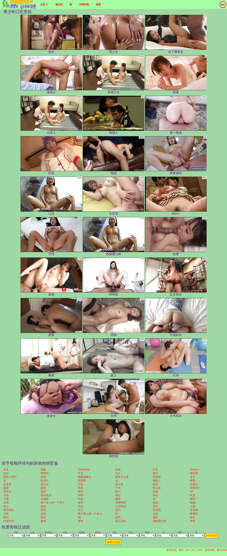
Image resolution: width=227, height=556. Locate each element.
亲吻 (80, 495)
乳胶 (80, 499)
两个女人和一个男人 (53, 502)
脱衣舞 (194, 473)
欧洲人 (45, 480)
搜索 (98, 4)
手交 (80, 473)
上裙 (192, 506)
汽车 (6, 495)
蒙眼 (6, 487)
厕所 (192, 499)
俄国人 (157, 480)
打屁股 (157, 510)
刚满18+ (195, 487)
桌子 (192, 476)
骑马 (155, 473)
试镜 (6, 502)
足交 (43, 513)
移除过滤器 (113, 542)
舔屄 (118, 517)
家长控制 (222, 549)
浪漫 (43, 476)
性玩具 (157, 487)
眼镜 (43, 521)
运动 (155, 513)
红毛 (155, 469)
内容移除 (210, 549)
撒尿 (118, 499)
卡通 (6, 499)
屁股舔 (157, 476)
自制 (80, 484)
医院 (80, 487)
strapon (194, 469)
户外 (118, 487)
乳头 (118, 473)
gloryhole (83, 469)
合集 (6, 513)
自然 (118, 469)
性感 (155, 491)
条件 (181, 549)
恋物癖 (45, 499)
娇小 (118, 491)
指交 (43, 506)
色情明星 (84, 4)
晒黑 (192, 480)
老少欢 (119, 484)
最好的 (59, 4)
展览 (43, 487)
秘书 (155, 484)
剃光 (155, 495)
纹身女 (194, 484)
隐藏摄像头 (84, 476)
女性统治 (46, 495)
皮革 (80, 502)
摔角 (192, 521)
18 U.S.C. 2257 (194, 549)
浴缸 (6, 473)
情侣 (6, 517)
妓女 (192, 517)
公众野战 (120, 506)
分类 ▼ (44, 4)
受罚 (118, 510)
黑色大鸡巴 (10, 476)
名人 (6, 506)
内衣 (80, 506)
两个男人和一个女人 (90, 513)
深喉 (43, 469)
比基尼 (7, 484)
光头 (6, 469)
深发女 (7, 491)
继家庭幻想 (159, 521)
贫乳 (155, 506)
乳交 (192, 495)
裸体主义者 (122, 476)
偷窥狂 (194, 513)
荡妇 (155, 502)
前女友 (45, 484)
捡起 (118, 495)
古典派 (194, 510)
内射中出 (8, 521)
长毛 (80, 510)
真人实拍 (120, 521)
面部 (43, 491)
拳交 (43, 510)
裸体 (80, 521)
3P (191, 491)
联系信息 (172, 549)
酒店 (80, 491)
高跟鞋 (82, 480)
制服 (192, 502)
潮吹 (155, 517)
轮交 (43, 517)
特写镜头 (8, 510)
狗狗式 (45, 473)
